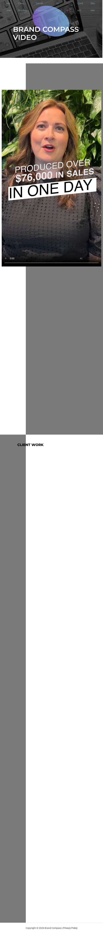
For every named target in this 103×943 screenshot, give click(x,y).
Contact (80, 7)
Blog (58, 7)
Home (9, 7)
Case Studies (22, 7)
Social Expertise (41, 7)
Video (68, 7)
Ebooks (93, 7)
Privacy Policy (70, 928)
